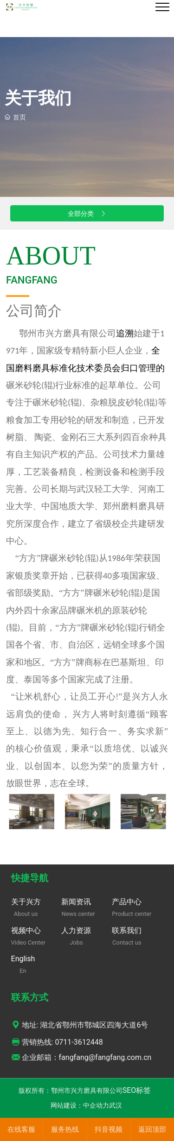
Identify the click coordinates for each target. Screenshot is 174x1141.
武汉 (115, 1105)
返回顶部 (152, 1129)
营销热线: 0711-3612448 (57, 1042)
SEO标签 (136, 1090)
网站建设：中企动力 (80, 1105)
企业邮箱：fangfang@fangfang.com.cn (81, 1057)
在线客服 (21, 1129)
